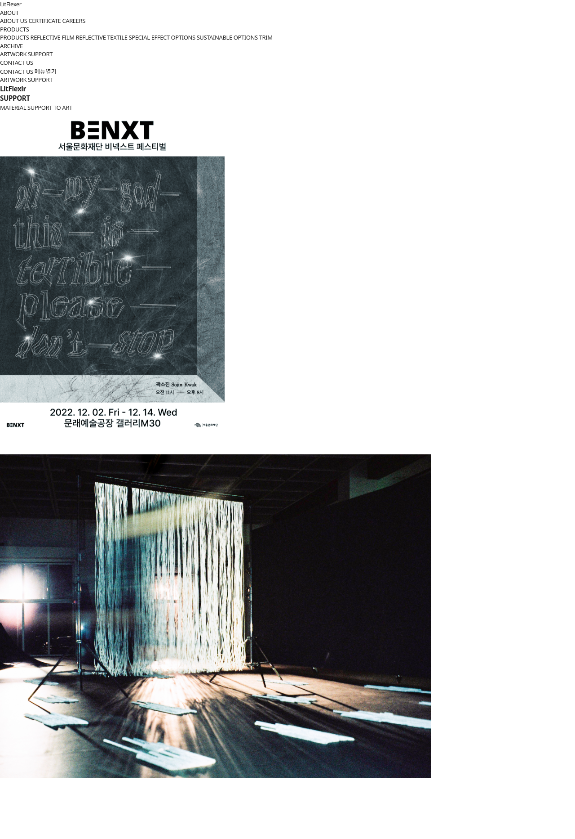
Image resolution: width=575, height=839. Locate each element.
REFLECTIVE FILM (52, 37)
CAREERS (73, 21)
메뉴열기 (46, 71)
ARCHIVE (11, 46)
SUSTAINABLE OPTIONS (227, 37)
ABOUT (9, 13)
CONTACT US (16, 62)
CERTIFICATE (44, 21)
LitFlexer (11, 4)
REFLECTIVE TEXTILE (102, 37)
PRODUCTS (14, 29)
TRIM (266, 37)
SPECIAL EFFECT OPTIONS (161, 37)
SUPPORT (40, 54)
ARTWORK (13, 54)
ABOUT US (13, 21)
